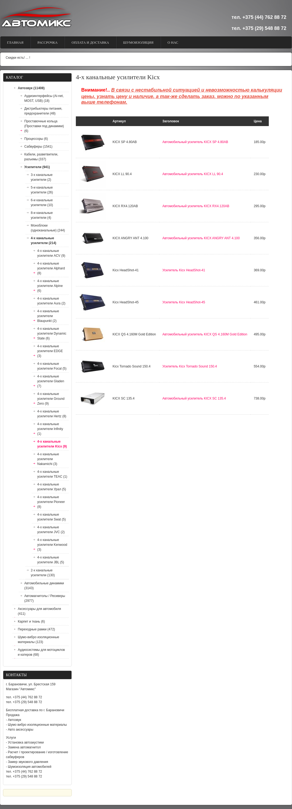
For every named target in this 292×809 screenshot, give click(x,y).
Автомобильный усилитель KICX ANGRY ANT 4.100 (201, 238)
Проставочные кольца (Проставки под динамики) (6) (44, 126)
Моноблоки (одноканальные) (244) (48, 228)
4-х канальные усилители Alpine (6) (50, 286)
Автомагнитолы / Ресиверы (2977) (44, 598)
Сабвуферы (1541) (38, 146)
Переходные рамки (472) (36, 629)
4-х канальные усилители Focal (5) (51, 366)
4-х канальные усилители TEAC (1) (52, 474)
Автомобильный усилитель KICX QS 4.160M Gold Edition (204, 334)
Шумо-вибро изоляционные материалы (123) (38, 639)
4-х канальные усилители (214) (43, 240)
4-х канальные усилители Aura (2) (51, 301)
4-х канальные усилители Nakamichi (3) (48, 459)
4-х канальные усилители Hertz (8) (51, 413)
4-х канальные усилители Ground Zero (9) (50, 398)
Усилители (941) (37, 167)
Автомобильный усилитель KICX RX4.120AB (195, 206)
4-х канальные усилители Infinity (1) (50, 429)
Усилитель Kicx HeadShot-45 (183, 302)
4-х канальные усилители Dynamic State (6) (51, 333)
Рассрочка (48, 42)
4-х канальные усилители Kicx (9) (52, 444)
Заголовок (170, 121)
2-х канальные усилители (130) (43, 572)
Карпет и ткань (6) (31, 621)
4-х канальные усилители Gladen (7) (50, 381)
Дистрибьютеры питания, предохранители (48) (43, 111)
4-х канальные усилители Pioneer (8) (51, 502)
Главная (15, 42)
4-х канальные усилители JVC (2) (51, 529)
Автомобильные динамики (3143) (44, 585)
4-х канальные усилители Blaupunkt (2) (48, 316)
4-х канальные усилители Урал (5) (51, 486)
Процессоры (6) (36, 139)
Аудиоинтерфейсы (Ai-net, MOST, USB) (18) (44, 98)
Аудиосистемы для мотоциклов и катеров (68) (41, 652)
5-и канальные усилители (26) (42, 190)
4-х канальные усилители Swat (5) (51, 517)
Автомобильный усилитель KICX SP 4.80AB (195, 142)
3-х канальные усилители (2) (42, 177)
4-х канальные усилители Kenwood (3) (52, 544)
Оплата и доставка (90, 42)
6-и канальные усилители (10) (42, 202)
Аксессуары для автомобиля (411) (39, 611)
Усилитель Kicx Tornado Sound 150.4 (189, 366)
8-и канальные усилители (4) (42, 215)
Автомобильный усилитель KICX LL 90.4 (192, 174)
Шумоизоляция (138, 42)
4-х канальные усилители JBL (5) (50, 559)
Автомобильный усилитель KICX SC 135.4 (194, 398)
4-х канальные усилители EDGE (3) (50, 351)
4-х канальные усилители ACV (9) (51, 253)
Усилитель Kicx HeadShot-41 (183, 270)
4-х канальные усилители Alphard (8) (51, 268)
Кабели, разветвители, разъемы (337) (41, 156)
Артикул (119, 121)
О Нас (173, 42)
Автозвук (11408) (31, 88)
